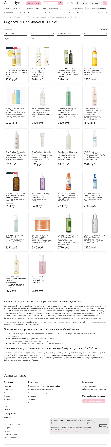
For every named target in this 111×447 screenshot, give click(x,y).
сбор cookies (70, 425)
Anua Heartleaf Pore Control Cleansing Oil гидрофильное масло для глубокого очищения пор (42, 112)
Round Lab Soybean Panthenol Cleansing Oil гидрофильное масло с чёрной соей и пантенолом (68, 197)
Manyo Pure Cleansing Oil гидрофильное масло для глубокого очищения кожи (16, 71)
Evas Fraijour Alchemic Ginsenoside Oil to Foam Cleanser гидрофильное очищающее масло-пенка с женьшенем (16, 155)
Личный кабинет (10, 434)
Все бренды (8, 12)
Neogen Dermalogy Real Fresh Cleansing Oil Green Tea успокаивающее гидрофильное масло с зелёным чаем (68, 239)
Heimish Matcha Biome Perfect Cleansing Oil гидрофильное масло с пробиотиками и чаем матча (68, 72)
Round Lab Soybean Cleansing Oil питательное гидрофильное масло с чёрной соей (42, 72)
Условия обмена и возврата (39, 393)
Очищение (19, 17)
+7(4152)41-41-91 (78, 8)
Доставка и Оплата (32, 8)
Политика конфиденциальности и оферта (45, 386)
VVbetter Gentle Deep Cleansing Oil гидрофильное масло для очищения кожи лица (41, 197)
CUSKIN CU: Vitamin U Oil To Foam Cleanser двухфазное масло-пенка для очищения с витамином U (94, 238)
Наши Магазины (10, 403)
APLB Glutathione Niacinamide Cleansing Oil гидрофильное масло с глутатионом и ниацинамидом (94, 155)
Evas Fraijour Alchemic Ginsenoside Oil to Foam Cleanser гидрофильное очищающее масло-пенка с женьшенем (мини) (42, 156)
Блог (5, 406)
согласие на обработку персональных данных (69, 423)
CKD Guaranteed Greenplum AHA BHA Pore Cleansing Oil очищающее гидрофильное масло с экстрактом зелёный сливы (16, 282)
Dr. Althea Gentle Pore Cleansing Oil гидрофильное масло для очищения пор (15, 238)
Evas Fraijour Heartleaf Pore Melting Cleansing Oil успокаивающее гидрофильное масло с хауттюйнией (68, 155)
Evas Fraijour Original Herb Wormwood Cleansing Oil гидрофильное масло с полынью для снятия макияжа (68, 113)
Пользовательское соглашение (40, 389)
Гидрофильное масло (37, 17)
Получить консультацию (94, 401)
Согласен (103, 426)
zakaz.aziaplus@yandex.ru (97, 8)
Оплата (31, 399)
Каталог (33, 3)
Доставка (32, 396)
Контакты (53, 8)
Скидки (45, 8)
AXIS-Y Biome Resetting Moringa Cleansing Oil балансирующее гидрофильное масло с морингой (15, 197)
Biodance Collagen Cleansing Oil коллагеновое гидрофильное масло (41, 279)
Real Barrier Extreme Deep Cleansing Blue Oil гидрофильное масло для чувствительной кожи (94, 197)
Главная (7, 17)
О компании (17, 8)
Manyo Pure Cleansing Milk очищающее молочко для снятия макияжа (93, 71)
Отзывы (7, 409)
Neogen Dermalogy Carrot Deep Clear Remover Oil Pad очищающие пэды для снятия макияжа (41, 238)
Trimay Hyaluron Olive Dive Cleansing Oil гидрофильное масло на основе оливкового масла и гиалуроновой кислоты (16, 113)
